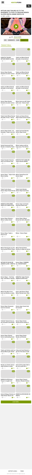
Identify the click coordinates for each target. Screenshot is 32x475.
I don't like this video (12, 37)
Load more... (16, 402)
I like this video (10, 37)
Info (5, 40)
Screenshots (11, 40)
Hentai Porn (14, 473)
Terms (22, 471)
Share (17, 40)
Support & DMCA (12, 471)
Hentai (16, 2)
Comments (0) (24, 40)
